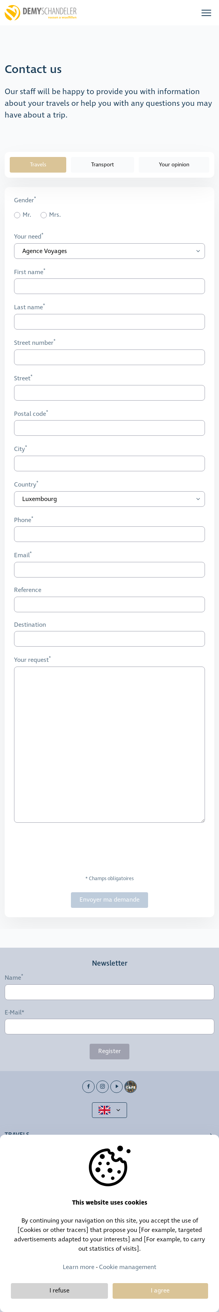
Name (13, 978)
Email (22, 556)
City (19, 449)
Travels (38, 164)
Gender (24, 200)
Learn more (78, 1267)
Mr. (27, 215)
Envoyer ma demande (109, 900)
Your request (31, 660)
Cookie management (127, 1267)
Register (109, 1051)
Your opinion (174, 164)
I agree (160, 1291)
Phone (22, 520)
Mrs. (55, 215)
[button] (206, 12)
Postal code (30, 414)
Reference (27, 590)
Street (22, 378)
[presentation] (73, 849)
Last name (28, 308)
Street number (33, 343)
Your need (27, 237)
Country (25, 484)
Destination (30, 625)
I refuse (59, 1291)
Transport (102, 164)
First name (28, 272)
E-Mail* (15, 1012)
